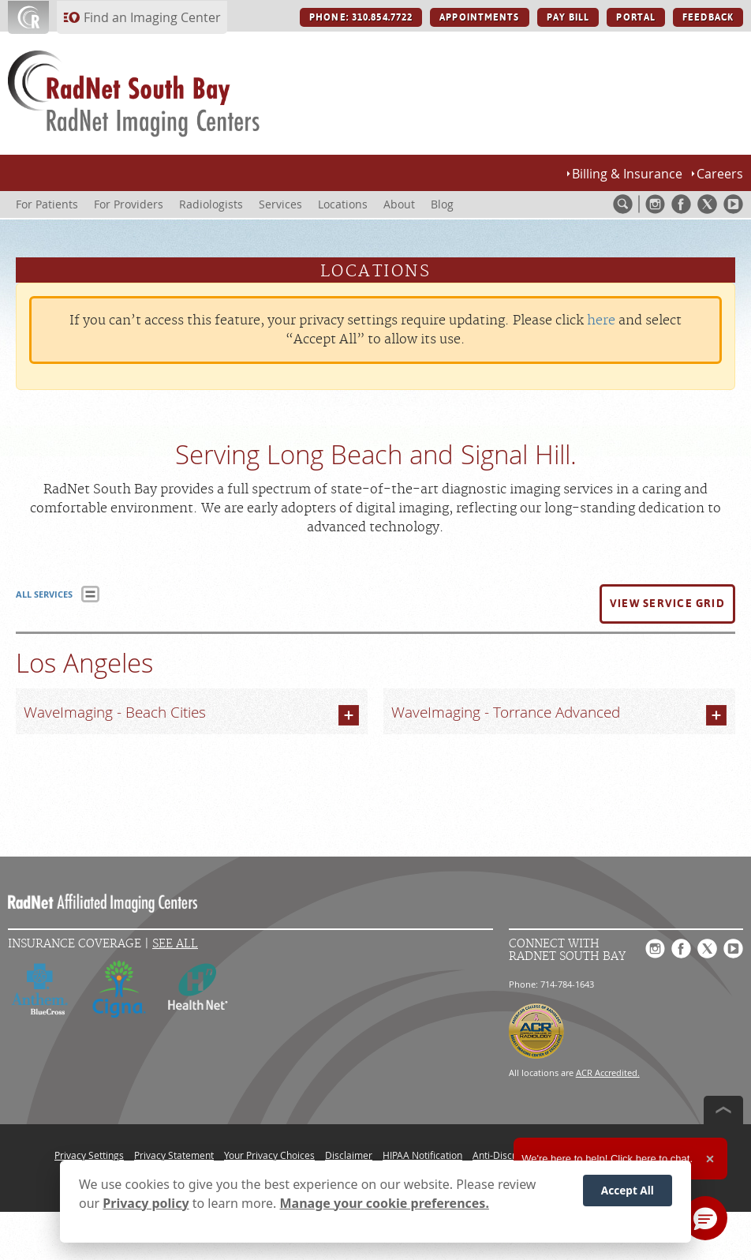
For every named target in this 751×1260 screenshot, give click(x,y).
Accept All (627, 1190)
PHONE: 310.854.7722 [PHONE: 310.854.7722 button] (361, 17)
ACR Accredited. (608, 1072)
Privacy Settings (89, 1155)
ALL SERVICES (44, 594)
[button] (667, 604)
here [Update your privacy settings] (601, 320)
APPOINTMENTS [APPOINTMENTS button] (479, 17)
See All (175, 944)
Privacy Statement (174, 1155)
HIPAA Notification (422, 1155)
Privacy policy (146, 1203)
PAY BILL (568, 17)
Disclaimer (348, 1155)
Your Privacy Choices (269, 1155)
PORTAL (636, 17)
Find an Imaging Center (152, 17)
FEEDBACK (708, 17)
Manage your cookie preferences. (384, 1203)
